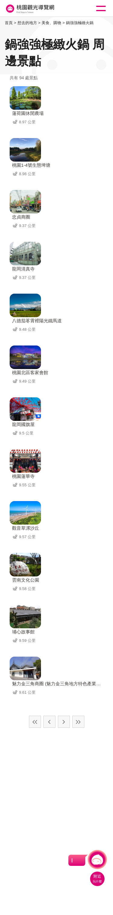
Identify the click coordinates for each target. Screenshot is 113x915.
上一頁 (49, 722)
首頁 (9, 23)
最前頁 (35, 722)
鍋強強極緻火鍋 (79, 23)
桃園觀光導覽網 (29, 8)
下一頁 (64, 722)
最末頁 (78, 722)
